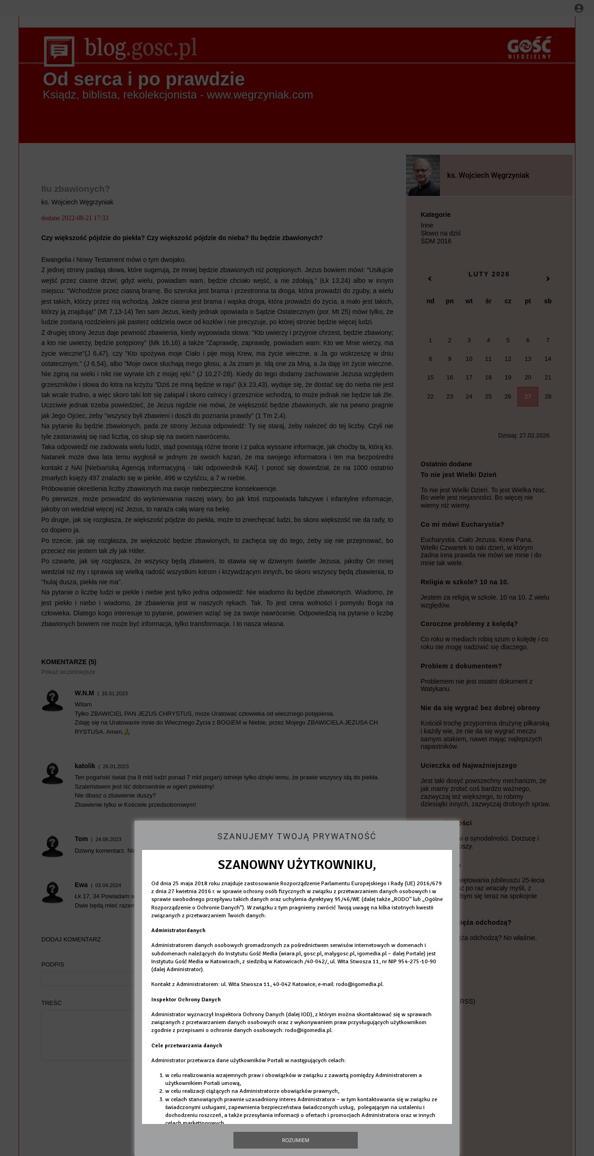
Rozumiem (296, 1139)
